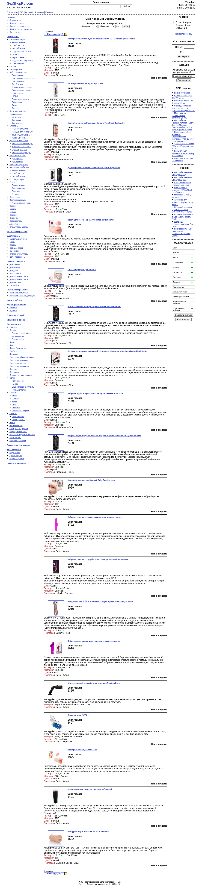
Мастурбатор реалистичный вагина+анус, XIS (179, 115)
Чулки (12, 422)
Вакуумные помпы (17, 155)
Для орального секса (18, 279)
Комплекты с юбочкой (19, 366)
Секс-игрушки (15, 20)
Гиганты (15, 54)
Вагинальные (18, 75)
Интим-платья (18, 336)
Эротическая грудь (17, 200)
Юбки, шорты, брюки (18, 428)
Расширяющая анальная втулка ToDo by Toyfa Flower (183, 153)
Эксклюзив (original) (20, 411)
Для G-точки (17, 84)
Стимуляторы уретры (18, 227)
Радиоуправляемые (20, 99)
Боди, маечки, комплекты (23, 387)
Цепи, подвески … (17, 257)
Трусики (12, 393)
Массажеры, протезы (21, 203)
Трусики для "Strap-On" (22, 135)
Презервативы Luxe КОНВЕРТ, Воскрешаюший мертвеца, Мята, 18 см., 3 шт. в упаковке (183, 136)
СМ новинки (14, 32)
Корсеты (13, 327)
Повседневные (18, 419)
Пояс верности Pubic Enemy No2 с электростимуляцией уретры (182, 232)
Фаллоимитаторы (17, 39)
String (14, 396)
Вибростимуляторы (18, 72)
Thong (14, 402)
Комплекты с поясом (18, 360)
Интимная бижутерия (18, 293)
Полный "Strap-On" (20, 129)
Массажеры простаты (21, 147)
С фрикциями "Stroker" (22, 51)
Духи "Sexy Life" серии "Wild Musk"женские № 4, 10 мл (183, 146)
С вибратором (18, 45)
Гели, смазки (15, 273)
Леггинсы (13, 354)
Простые (16, 191)
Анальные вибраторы (21, 153)
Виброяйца (17, 102)
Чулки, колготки (19, 390)
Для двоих (14, 270)
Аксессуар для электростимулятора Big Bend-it (182, 202)
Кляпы (12, 242)
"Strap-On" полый (19, 138)
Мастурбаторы (15, 114)
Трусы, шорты (15, 455)
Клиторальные (18, 81)
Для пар (15, 108)
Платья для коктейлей (22, 333)
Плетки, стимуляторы (18, 254)
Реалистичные (18, 42)
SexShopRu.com (20, 3)
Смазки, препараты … (19, 26)
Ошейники (14, 251)
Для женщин (17, 120)
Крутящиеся (17, 93)
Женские (13, 308)
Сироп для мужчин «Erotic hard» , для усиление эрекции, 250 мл (183, 108)
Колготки (13, 414)
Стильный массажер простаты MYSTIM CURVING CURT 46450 (182, 209)
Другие (15, 105)
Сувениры (13, 218)
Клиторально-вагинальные (24, 78)
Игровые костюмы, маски (20, 375)
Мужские (13, 311)
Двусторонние (18, 57)
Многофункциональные (22, 87)
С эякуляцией (18, 63)
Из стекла (16, 117)
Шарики (12, 209)
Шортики (16, 408)
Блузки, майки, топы (18, 431)
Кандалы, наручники (18, 239)
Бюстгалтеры (15, 437)
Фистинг (13, 66)
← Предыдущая (52, 34)
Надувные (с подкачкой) (22, 60)
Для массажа (15, 282)
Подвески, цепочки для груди (22, 296)
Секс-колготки (18, 417)
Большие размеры (17, 440)
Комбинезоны (15, 351)
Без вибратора (18, 48)
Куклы (12, 182)
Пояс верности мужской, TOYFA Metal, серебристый (182, 189)
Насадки (13, 215)
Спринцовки (14, 197)
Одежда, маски (16, 248)
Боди (11, 345)
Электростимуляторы (18, 111)
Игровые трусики (16, 458)
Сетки (12, 378)
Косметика (14, 285)
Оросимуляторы (16, 179)
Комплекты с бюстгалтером (21, 357)
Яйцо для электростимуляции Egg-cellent (183, 224)
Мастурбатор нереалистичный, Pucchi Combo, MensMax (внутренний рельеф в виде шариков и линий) (182, 125)
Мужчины (16, 194)
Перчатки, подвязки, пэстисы (22, 434)
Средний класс (18, 188)
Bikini (14, 405)
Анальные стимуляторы (22, 144)
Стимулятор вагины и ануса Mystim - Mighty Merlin (182, 216)
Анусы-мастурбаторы (18, 164)
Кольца (12, 212)
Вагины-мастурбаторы (19, 167)
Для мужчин (17, 123)
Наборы (12, 245)
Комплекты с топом (18, 363)
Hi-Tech (15, 96)
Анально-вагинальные (22, 90)
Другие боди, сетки (17, 348)
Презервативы (15, 221)
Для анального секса (18, 141)
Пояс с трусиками (182, 93)
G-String (15, 399)
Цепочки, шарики (19, 150)
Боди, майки (14, 452)
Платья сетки (18, 339)
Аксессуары (14, 224)
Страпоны (13, 126)
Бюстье (12, 342)
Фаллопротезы (15, 69)
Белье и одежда (16, 23)
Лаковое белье (15, 425)
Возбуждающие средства (20, 29)
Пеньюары (14, 372)
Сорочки (13, 369)
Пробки (12, 206)
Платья (12, 330)
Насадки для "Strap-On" (22, 132)
